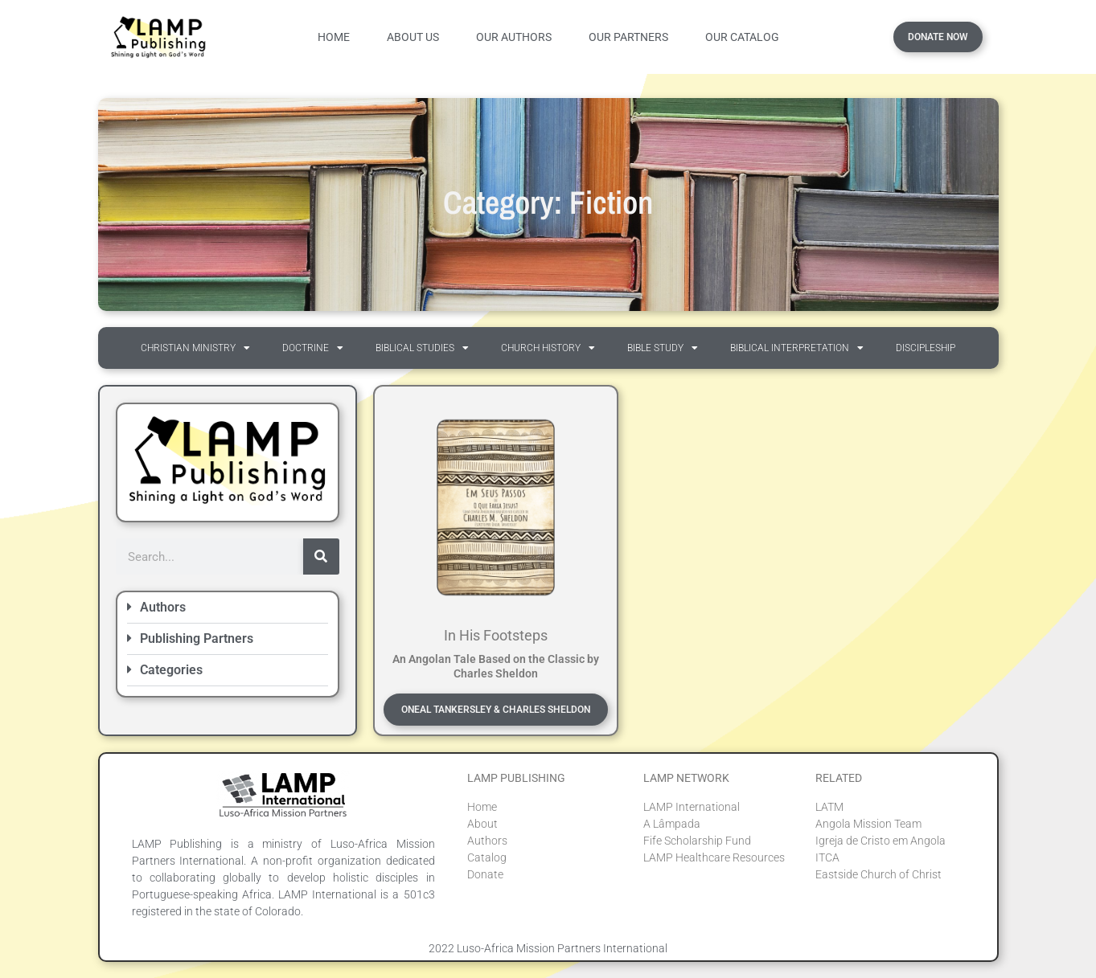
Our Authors (514, 37)
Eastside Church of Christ (878, 874)
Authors (163, 607)
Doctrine (312, 348)
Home (334, 37)
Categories (171, 669)
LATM (829, 806)
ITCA (827, 857)
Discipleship (925, 348)
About (482, 823)
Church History (548, 348)
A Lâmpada (671, 823)
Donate (485, 874)
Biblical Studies (422, 348)
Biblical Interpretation (797, 348)
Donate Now (938, 37)
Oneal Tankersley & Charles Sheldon (495, 709)
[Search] (321, 556)
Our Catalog (742, 37)
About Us (413, 37)
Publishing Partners (196, 638)
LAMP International (691, 806)
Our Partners (628, 37)
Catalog (487, 857)
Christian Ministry (195, 348)
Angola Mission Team (868, 823)
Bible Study (662, 348)
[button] (227, 608)
